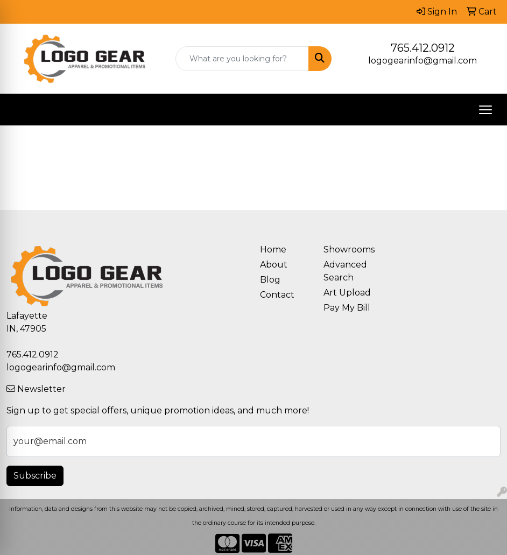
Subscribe (35, 475)
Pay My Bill (346, 308)
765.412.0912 (423, 47)
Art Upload (347, 292)
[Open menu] (485, 110)
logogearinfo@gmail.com (422, 60)
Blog (270, 280)
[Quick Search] (242, 58)
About (273, 264)
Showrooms (348, 249)
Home (273, 249)
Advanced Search (345, 271)
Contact (277, 295)
